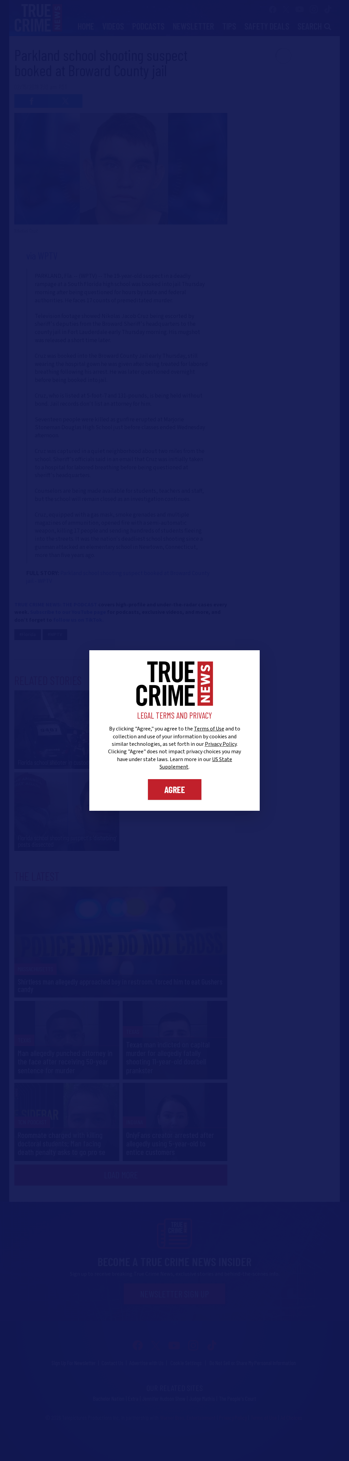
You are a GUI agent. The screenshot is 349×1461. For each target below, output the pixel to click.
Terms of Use (209, 729)
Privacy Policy (221, 744)
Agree (174, 789)
